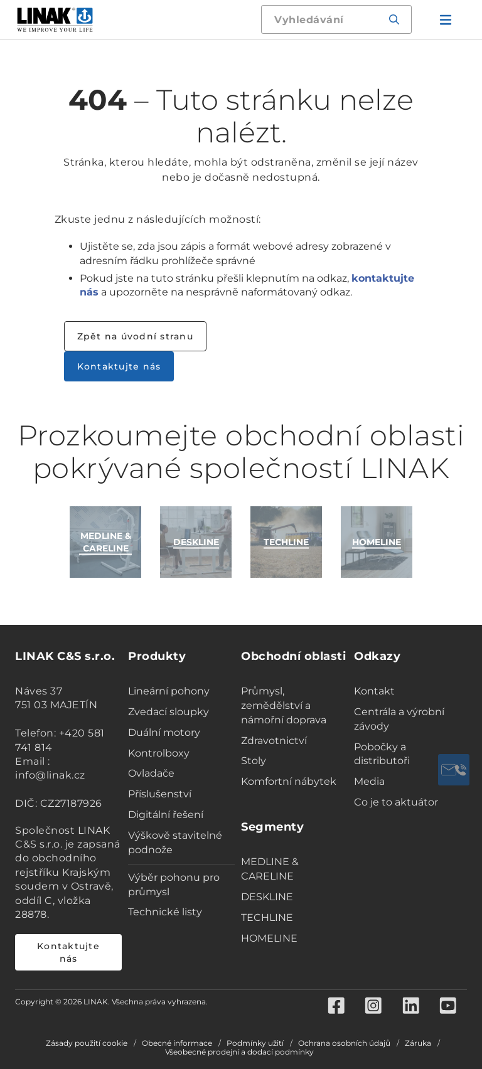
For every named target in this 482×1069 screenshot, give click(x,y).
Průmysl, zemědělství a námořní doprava (283, 705)
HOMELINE (269, 938)
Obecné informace (177, 1043)
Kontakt (374, 691)
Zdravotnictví (274, 741)
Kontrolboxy (159, 753)
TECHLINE (267, 917)
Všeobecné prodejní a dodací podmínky (239, 1052)
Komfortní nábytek (288, 781)
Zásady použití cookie (86, 1043)
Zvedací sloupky (168, 712)
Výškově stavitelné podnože (175, 842)
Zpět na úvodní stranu (135, 336)
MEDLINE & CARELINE (270, 869)
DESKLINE (267, 897)
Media (369, 781)
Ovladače (151, 773)
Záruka (418, 1043)
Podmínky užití (255, 1043)
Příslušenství (159, 794)
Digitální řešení (165, 815)
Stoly (253, 761)
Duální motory (164, 732)
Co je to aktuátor (396, 802)
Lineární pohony (169, 691)
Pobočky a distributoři (382, 754)
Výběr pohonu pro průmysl (174, 884)
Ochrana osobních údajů (344, 1043)
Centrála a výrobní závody (399, 719)
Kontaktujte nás (119, 366)
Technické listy (165, 912)
